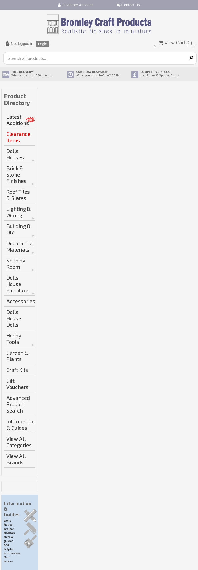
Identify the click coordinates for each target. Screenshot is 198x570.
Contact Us (128, 5)
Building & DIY (18, 229)
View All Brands (16, 459)
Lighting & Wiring (18, 212)
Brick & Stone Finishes (16, 174)
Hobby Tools (13, 338)
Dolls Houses (15, 154)
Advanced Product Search (18, 404)
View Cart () (175, 42)
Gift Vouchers (17, 383)
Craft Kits (17, 370)
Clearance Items (18, 137)
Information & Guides (20, 424)
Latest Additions (17, 119)
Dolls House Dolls (13, 318)
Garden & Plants (17, 355)
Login (42, 44)
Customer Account (75, 5)
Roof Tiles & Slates (18, 194)
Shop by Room (15, 263)
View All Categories (19, 441)
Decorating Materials (19, 246)
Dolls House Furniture (17, 283)
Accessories (20, 301)
